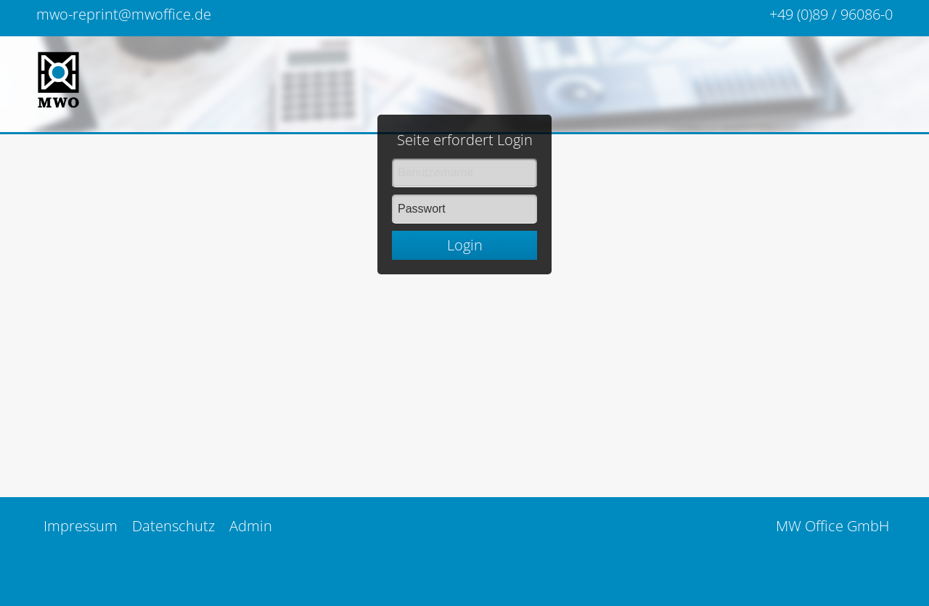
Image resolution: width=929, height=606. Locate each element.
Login (465, 215)
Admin (250, 526)
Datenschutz (173, 526)
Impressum (81, 526)
